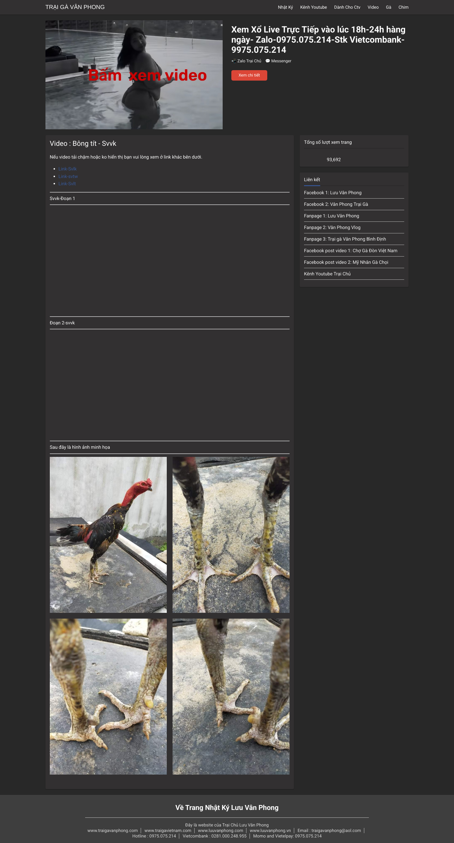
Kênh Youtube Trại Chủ (327, 274)
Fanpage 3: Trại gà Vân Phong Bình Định (345, 239)
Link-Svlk (67, 169)
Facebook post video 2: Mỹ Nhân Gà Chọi (346, 262)
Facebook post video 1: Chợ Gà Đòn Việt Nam (351, 250)
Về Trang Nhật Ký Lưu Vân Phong (227, 808)
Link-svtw (68, 176)
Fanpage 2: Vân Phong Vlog (332, 227)
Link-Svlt (67, 183)
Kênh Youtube (313, 7)
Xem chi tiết (249, 75)
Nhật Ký (285, 7)
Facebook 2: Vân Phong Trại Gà (336, 204)
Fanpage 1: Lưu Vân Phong (331, 216)
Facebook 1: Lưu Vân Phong (333, 192)
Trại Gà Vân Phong (75, 7)
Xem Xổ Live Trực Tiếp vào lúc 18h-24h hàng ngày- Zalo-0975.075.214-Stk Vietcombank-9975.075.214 (318, 40)
